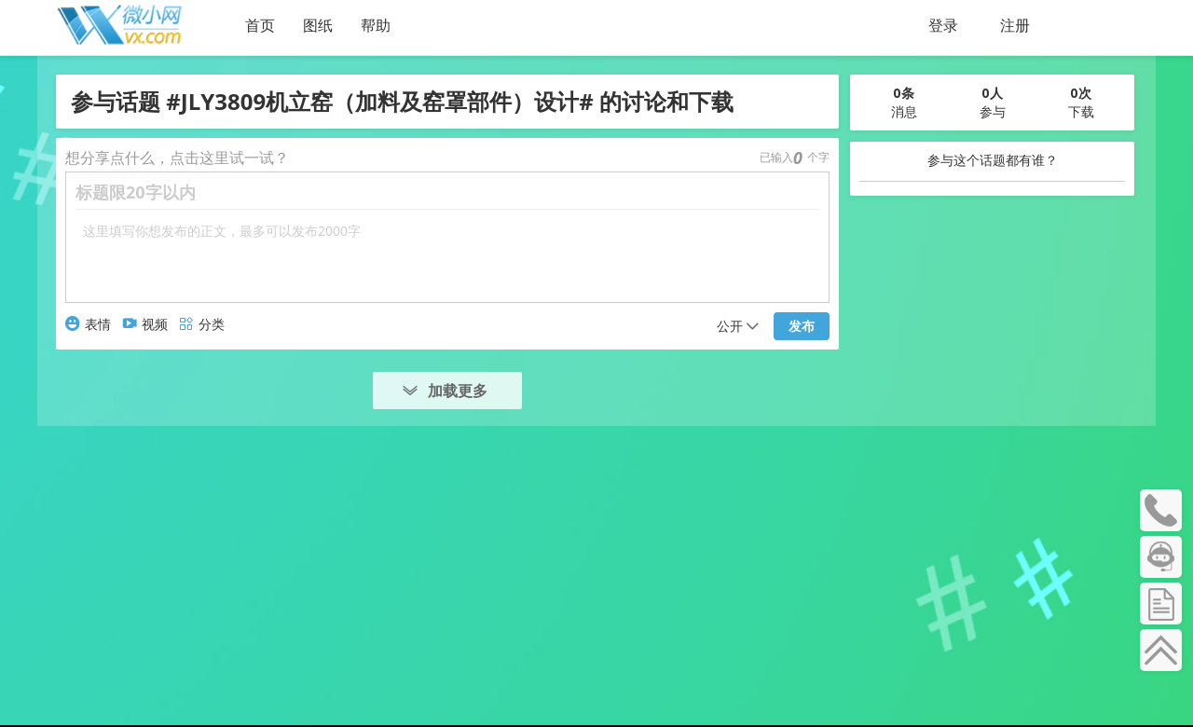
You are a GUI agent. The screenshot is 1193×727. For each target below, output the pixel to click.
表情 (88, 324)
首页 (260, 25)
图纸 (318, 25)
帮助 (376, 25)
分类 (202, 324)
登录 (943, 25)
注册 (1015, 25)
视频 (145, 324)
